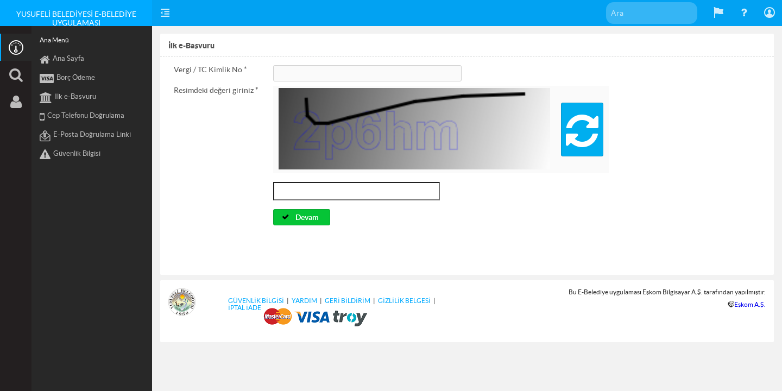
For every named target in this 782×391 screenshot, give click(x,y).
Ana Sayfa (62, 59)
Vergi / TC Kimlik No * (210, 69)
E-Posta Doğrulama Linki (85, 135)
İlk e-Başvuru (68, 97)
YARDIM (304, 300)
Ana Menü (54, 39)
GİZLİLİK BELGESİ (404, 300)
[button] (582, 129)
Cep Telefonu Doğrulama (82, 116)
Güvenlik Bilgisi (70, 154)
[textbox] (651, 13)
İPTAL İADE (244, 307)
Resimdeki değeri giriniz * (216, 90)
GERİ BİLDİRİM (347, 300)
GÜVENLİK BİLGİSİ (256, 300)
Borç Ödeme (67, 78)
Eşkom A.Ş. (750, 304)
